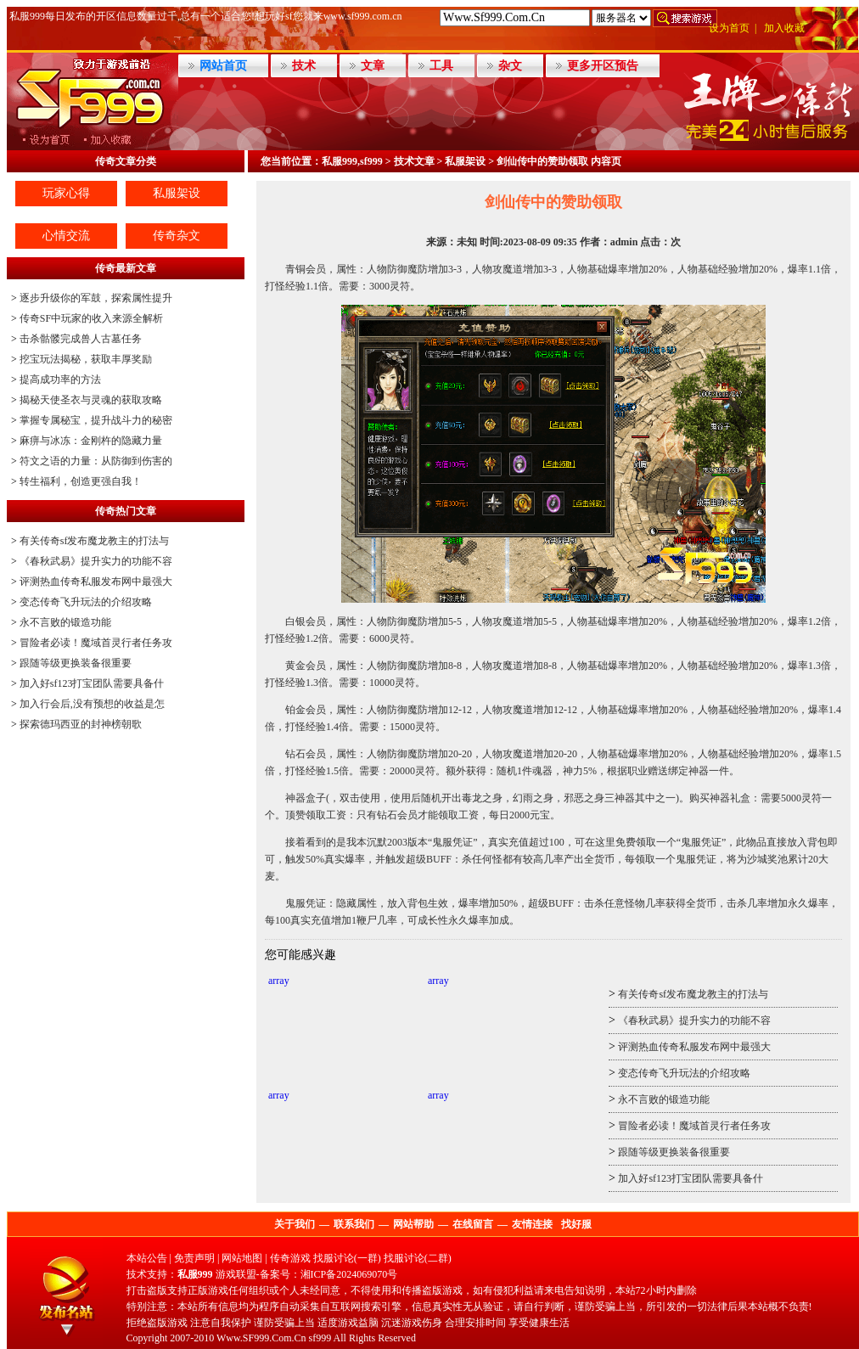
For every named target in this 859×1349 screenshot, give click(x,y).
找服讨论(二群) (418, 1258)
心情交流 (66, 235)
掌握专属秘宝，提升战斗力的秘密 (96, 420)
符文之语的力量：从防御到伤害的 (96, 461)
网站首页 (223, 65)
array (278, 980)
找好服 (576, 1224)
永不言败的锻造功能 (65, 622)
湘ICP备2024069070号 (349, 1274)
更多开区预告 (602, 65)
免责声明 (194, 1258)
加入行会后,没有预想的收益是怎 (92, 704)
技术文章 (414, 161)
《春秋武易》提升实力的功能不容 (96, 561)
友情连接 (532, 1224)
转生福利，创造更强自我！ (81, 481)
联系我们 (354, 1224)
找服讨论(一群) (347, 1258)
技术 (304, 65)
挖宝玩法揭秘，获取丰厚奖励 (86, 359)
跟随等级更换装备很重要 (76, 663)
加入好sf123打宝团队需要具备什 (92, 683)
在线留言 (472, 1224)
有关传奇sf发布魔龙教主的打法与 (95, 541)
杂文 (510, 65)
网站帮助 (413, 1224)
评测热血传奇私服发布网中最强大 (96, 581)
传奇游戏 (290, 1258)
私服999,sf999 (352, 161)
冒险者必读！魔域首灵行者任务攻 (96, 643)
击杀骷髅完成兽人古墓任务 (81, 339)
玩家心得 (66, 193)
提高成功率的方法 (60, 379)
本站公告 (146, 1258)
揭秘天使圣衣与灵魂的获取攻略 (91, 400)
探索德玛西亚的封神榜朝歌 (81, 724)
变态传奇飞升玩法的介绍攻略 (86, 602)
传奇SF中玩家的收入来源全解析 (91, 318)
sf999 (320, 1338)
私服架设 (176, 193)
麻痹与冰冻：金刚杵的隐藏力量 (91, 441)
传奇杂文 (176, 235)
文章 (373, 65)
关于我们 (294, 1224)
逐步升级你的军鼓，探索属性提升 (96, 298)
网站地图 (242, 1258)
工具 (441, 65)
